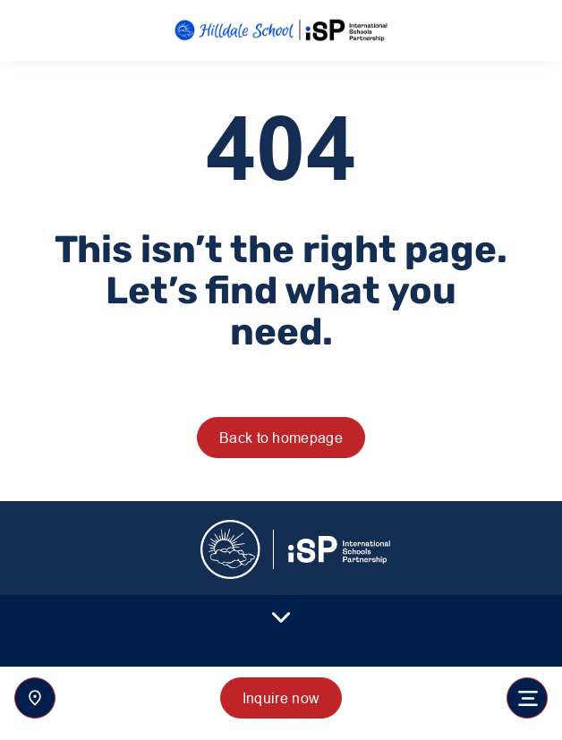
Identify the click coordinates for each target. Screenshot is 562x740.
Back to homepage (281, 438)
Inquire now (281, 698)
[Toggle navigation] (527, 698)
